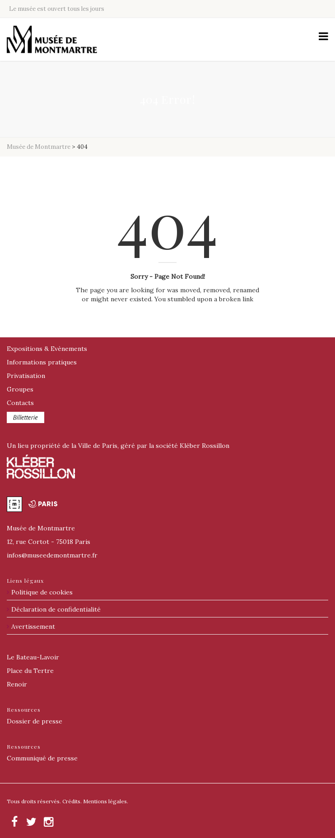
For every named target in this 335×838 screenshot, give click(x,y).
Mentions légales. (105, 801)
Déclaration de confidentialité (56, 609)
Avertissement (33, 626)
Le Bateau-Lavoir (33, 657)
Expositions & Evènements (47, 349)
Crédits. (72, 801)
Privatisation (26, 376)
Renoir (17, 684)
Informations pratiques (42, 362)
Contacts (20, 403)
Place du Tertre (30, 671)
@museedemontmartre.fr (52, 555)
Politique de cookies (42, 592)
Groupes (20, 389)
